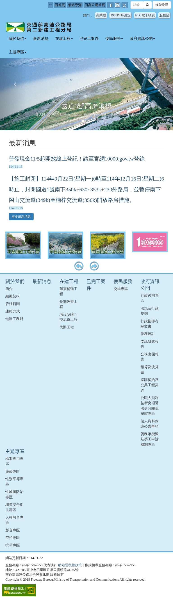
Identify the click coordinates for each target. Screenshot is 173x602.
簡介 (9, 289)
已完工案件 (89, 38)
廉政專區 (12, 471)
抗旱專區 (12, 545)
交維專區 (121, 289)
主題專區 (17, 52)
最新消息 (40, 38)
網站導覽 (75, 5)
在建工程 (64, 38)
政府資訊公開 (142, 38)
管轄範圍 (12, 304)
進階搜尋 (161, 5)
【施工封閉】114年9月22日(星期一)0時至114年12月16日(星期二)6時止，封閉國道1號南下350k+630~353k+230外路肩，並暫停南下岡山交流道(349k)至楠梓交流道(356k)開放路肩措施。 (86, 189)
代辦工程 (66, 327)
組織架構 (12, 296)
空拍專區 (12, 537)
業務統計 (148, 334)
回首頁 (60, 5)
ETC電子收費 (145, 15)
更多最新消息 (21, 216)
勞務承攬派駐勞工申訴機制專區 (150, 439)
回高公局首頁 (95, 5)
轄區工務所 (14, 319)
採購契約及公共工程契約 (150, 385)
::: (50, 5)
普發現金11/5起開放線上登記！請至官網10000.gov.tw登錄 (77, 159)
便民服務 (114, 38)
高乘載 (101, 15)
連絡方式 (12, 311)
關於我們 (17, 38)
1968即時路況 (120, 15)
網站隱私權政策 (70, 565)
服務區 (164, 15)
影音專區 (12, 530)
